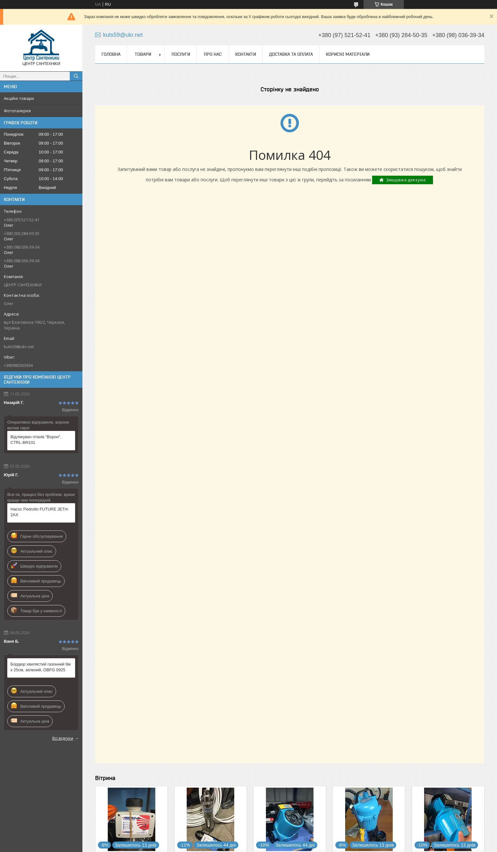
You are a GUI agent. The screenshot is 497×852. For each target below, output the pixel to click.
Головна (110, 54)
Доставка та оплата (291, 54)
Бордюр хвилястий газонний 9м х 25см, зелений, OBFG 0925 (40, 667)
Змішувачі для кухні (406, 180)
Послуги (180, 54)
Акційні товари (19, 98)
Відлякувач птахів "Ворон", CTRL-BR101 (35, 439)
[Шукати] (76, 76)
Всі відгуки (62, 738)
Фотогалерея (17, 111)
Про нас (213, 54)
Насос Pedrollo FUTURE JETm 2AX (39, 512)
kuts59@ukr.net (19, 346)
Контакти (245, 54)
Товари (143, 54)
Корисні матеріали (348, 54)
